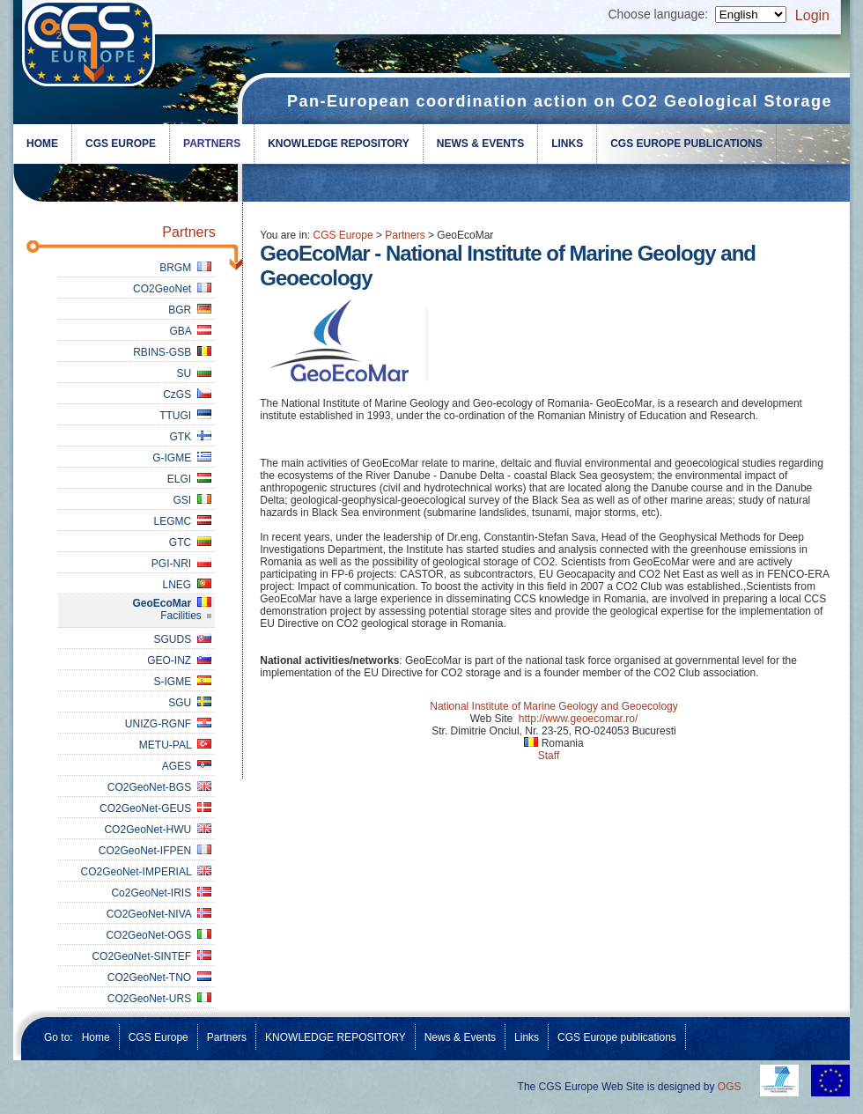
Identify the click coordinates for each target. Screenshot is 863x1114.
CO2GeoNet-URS (159, 998)
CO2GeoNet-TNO (159, 977)
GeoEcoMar (171, 603)
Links (567, 143)
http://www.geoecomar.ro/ (578, 718)
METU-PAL (175, 745)
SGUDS (181, 639)
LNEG (186, 585)
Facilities (181, 615)
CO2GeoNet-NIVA (159, 914)
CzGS (187, 394)
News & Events (480, 143)
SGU (189, 703)
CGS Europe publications (686, 143)
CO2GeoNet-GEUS (155, 808)
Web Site (491, 718)
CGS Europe (120, 143)
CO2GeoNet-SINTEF (151, 956)
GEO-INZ (179, 660)
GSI (191, 500)
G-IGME (181, 458)
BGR (189, 310)
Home (42, 143)
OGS (729, 1087)
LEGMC (181, 521)
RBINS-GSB (172, 352)
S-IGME (181, 681)
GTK (189, 437)
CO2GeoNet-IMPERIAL (146, 872)
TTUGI (185, 415)
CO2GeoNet (172, 289)
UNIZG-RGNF (168, 724)
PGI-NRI (181, 563)
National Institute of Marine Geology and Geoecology (554, 706)
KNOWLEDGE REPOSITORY (338, 143)
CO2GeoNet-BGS (159, 787)
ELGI (189, 479)
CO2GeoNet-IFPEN (155, 851)
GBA (189, 331)
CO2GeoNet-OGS (158, 935)
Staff (548, 755)
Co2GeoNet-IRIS (160, 893)
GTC (190, 542)
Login (812, 15)
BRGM (185, 268)
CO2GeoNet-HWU (157, 829)
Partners (211, 143)
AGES (186, 766)
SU (193, 373)
